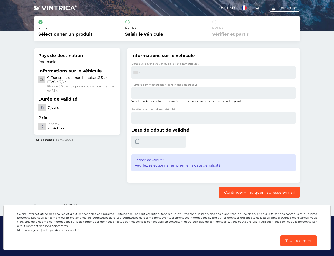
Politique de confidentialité (60, 230)
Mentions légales (28, 230)
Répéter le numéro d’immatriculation (155, 109)
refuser (253, 221)
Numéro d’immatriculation (164, 84)
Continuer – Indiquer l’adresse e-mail (259, 192)
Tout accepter (298, 240)
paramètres (60, 226)
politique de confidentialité (210, 221)
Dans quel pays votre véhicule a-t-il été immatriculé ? (165, 63)
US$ (227, 8)
